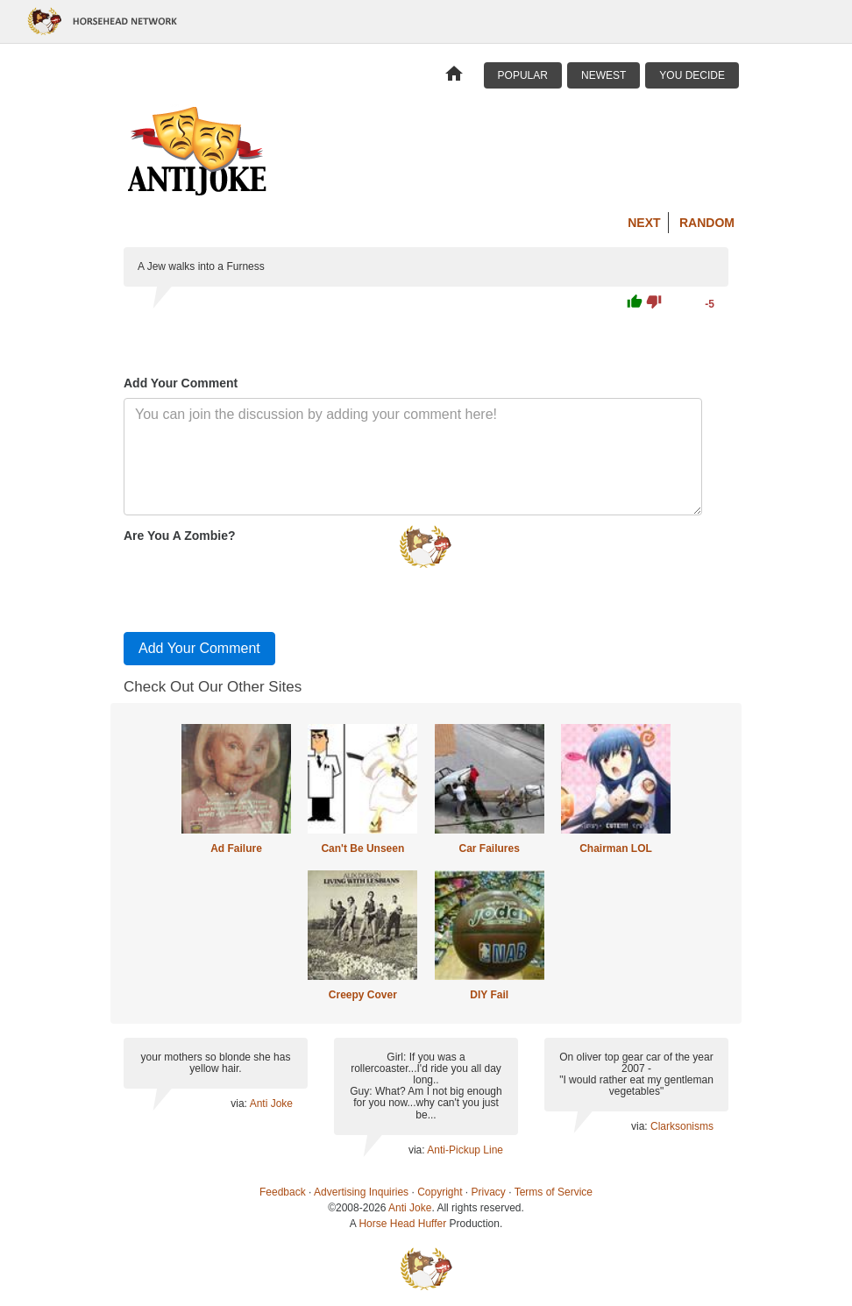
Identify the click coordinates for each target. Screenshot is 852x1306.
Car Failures (488, 848)
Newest (603, 75)
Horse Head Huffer (402, 1223)
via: (240, 1103)
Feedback (282, 1192)
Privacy (489, 1192)
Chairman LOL (615, 848)
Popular (523, 75)
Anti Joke (271, 1103)
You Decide (692, 75)
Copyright (439, 1192)
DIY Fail (489, 995)
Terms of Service (554, 1192)
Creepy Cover (363, 995)
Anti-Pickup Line (465, 1150)
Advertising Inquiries (361, 1192)
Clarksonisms (682, 1126)
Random (707, 223)
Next (644, 223)
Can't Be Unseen (362, 848)
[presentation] (257, 584)
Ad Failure (236, 848)
